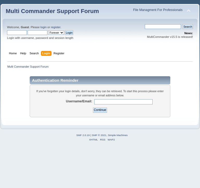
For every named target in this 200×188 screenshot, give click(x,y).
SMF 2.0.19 (83, 135)
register (55, 27)
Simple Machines (118, 135)
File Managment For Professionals (158, 10)
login (43, 27)
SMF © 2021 (99, 135)
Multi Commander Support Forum (52, 11)
